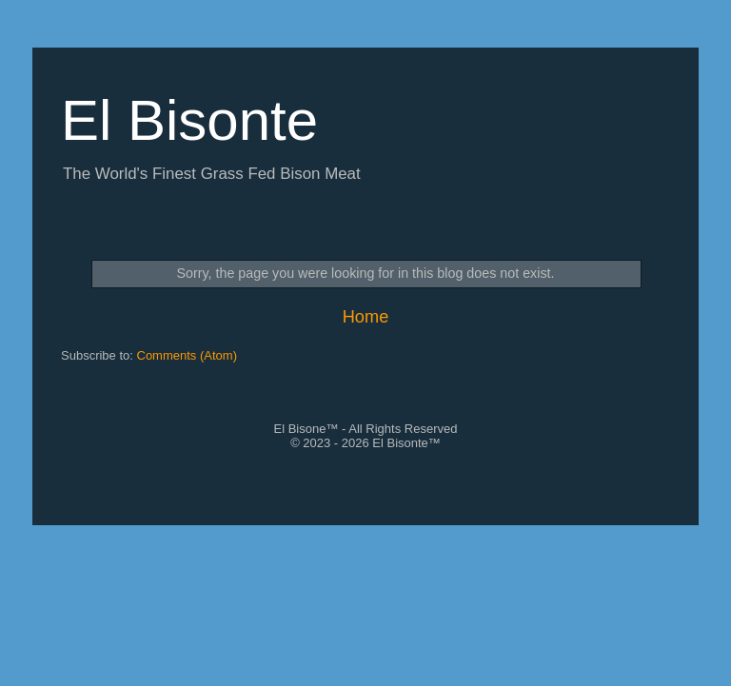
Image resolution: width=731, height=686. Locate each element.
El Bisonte (189, 120)
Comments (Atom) (187, 355)
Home (366, 316)
